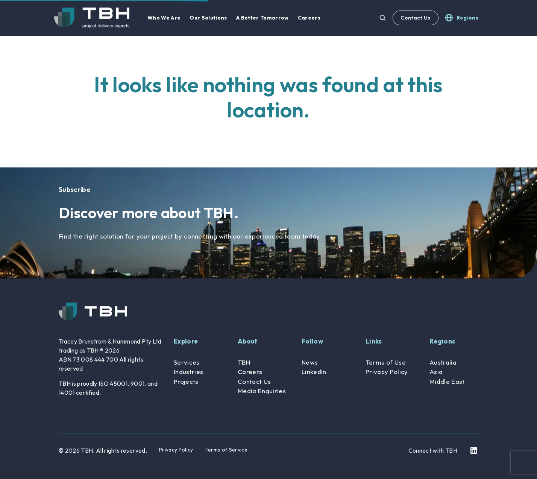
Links (374, 341)
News (310, 362)
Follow (312, 341)
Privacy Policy (387, 372)
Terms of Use (386, 362)
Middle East (447, 381)
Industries (188, 372)
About (248, 341)
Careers (250, 372)
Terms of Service (226, 449)
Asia (436, 372)
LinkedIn (314, 372)
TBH (244, 362)
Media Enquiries (262, 391)
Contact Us (415, 17)
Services (187, 362)
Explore (186, 341)
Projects (186, 381)
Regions (442, 341)
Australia (443, 362)
